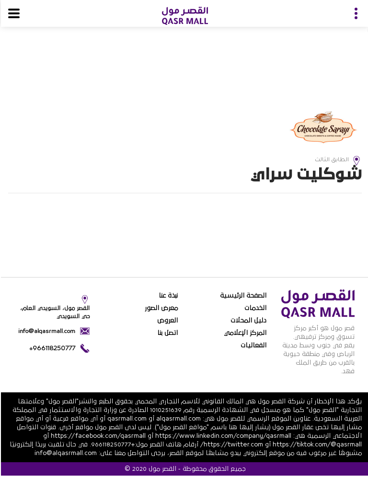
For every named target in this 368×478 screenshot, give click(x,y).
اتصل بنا (166, 333)
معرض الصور (160, 308)
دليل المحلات (247, 320)
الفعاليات (252, 345)
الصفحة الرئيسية (242, 296)
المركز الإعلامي (244, 333)
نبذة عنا (167, 296)
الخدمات (254, 308)
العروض (166, 320)
